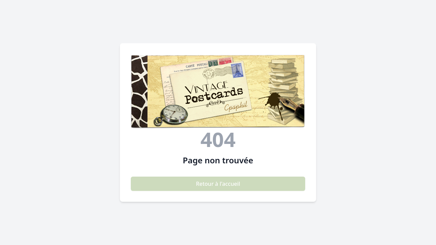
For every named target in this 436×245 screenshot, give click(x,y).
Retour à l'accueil (218, 183)
